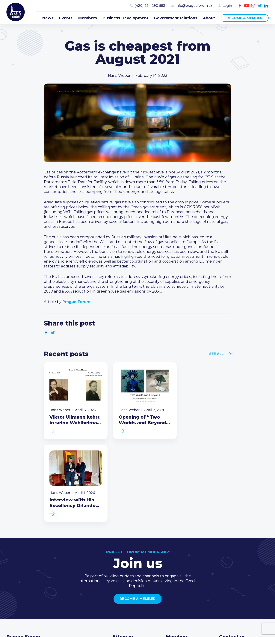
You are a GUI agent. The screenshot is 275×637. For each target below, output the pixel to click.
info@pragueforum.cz (194, 6)
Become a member (245, 18)
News (47, 18)
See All (216, 354)
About (209, 18)
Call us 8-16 (229, 560)
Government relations (175, 18)
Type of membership (185, 566)
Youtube (246, 5)
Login (227, 6)
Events (65, 18)
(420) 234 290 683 (150, 6)
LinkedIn (266, 5)
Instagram (253, 5)
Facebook (240, 5)
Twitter (259, 5)
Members (87, 18)
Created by (137, 630)
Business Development (125, 18)
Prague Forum (15, 12)
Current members (183, 560)
